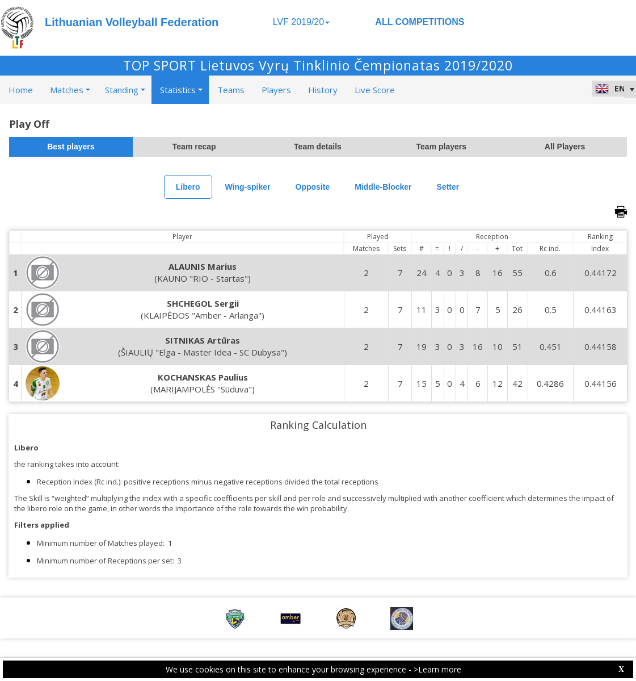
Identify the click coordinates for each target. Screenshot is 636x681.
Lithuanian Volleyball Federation (131, 22)
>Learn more (437, 669)
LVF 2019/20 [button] (301, 22)
